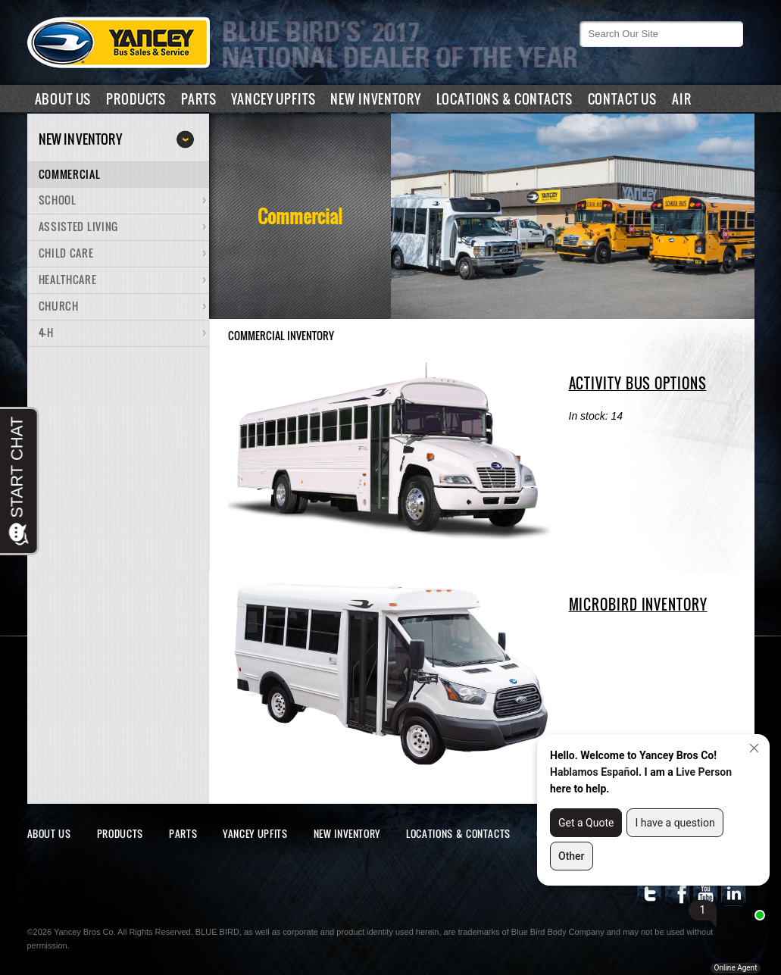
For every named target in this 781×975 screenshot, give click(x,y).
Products (136, 98)
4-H (46, 332)
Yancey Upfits (273, 98)
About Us (63, 98)
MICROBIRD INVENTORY (638, 604)
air (682, 98)
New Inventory (375, 98)
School (58, 200)
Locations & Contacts (504, 98)
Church (59, 306)
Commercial (70, 174)
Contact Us (623, 98)
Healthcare (68, 279)
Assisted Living (79, 226)
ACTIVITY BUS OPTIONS (638, 383)
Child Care (66, 253)
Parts (198, 98)
